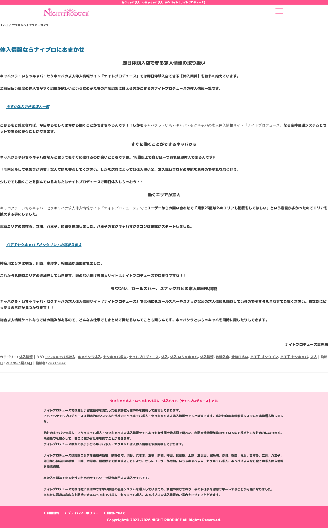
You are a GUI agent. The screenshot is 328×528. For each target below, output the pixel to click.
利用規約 (51, 513)
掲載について (114, 513)
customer (57, 363)
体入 (164, 357)
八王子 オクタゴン (264, 357)
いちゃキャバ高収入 (60, 357)
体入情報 (26, 357)
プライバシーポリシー (81, 513)
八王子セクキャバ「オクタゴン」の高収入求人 (43, 244)
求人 (313, 357)
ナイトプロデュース (144, 357)
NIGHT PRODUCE (167, 519)
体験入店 (222, 357)
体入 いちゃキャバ (184, 357)
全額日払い (239, 357)
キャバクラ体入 (89, 357)
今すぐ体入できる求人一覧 (27, 106)
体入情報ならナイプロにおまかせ (42, 50)
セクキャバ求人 (115, 357)
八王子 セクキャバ (294, 357)
